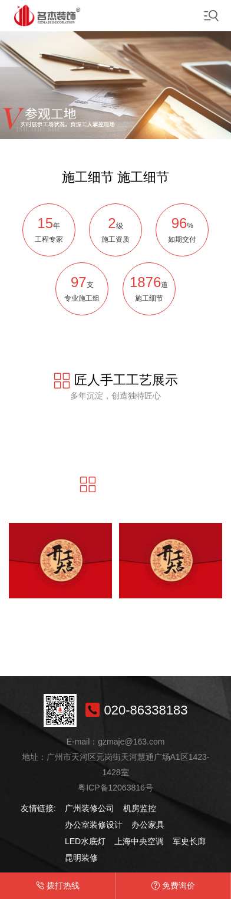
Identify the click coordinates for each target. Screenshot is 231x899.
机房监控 (139, 808)
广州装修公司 (89, 808)
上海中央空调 (139, 841)
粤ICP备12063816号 (115, 787)
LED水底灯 (85, 841)
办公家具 (147, 824)
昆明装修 (81, 857)
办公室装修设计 (94, 824)
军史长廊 (189, 841)
